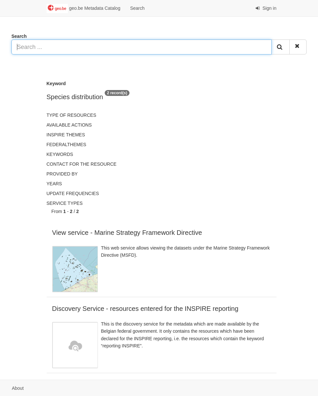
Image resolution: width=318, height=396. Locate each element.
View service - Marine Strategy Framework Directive (127, 232)
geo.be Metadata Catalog (83, 8)
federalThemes (66, 144)
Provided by (62, 173)
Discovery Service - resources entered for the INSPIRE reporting (145, 308)
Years (54, 183)
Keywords (60, 154)
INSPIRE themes (66, 134)
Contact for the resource (82, 164)
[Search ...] (141, 46)
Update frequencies (73, 193)
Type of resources (71, 115)
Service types (65, 203)
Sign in (266, 8)
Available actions (69, 125)
